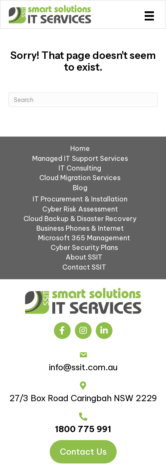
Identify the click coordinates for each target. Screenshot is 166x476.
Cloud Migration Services (79, 177)
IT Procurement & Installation (80, 199)
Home (80, 148)
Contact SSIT (84, 267)
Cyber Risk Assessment (80, 209)
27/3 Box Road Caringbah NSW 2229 (83, 398)
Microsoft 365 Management (84, 238)
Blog (80, 187)
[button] (62, 330)
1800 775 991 (83, 429)
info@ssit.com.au (83, 367)
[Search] (83, 99)
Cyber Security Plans (84, 247)
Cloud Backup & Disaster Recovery (79, 218)
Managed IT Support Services (80, 158)
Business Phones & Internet (80, 228)
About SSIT (84, 257)
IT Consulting (80, 168)
